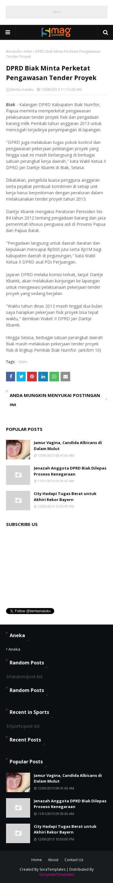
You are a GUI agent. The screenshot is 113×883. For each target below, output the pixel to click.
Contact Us (73, 859)
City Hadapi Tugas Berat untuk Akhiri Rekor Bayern (65, 496)
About (53, 859)
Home (36, 859)
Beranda (13, 51)
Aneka (14, 649)
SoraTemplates (52, 869)
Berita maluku (22, 89)
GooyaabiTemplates (56, 874)
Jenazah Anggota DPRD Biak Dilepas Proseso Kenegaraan (70, 471)
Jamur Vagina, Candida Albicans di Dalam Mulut (68, 445)
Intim (28, 51)
